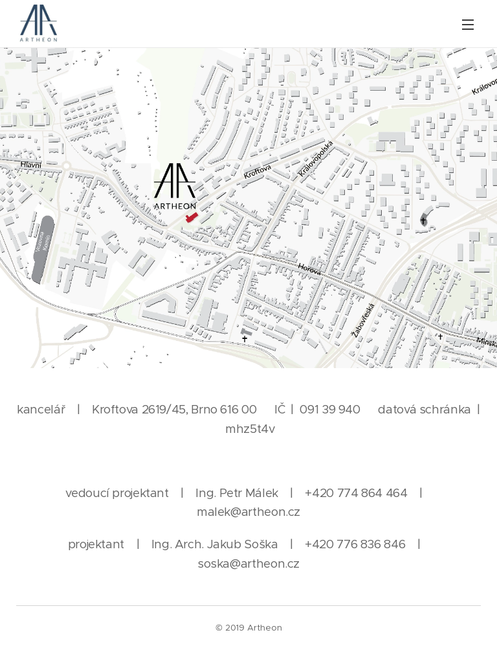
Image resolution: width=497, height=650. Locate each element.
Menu (468, 24)
